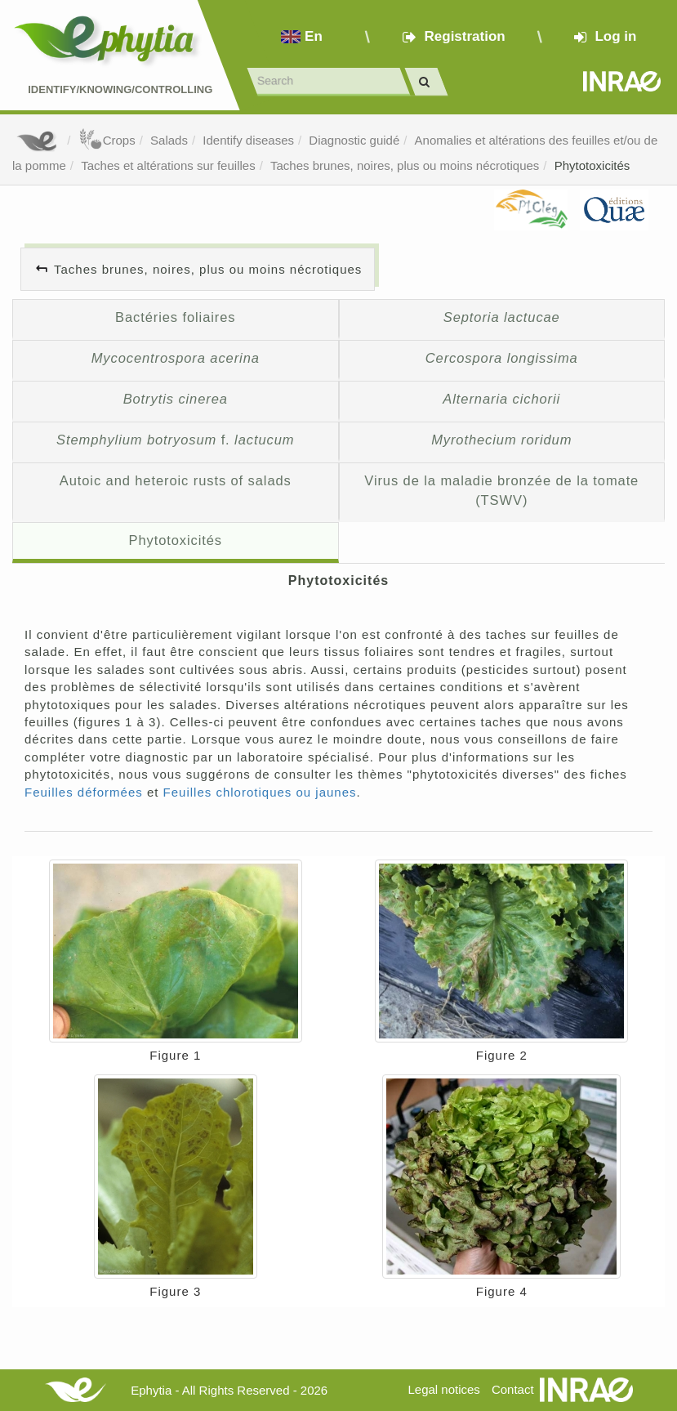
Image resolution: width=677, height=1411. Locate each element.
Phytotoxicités (592, 165)
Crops (107, 140)
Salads (169, 140)
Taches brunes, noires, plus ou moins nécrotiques (404, 165)
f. (175, 439)
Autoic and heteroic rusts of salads (176, 480)
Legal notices (443, 1389)
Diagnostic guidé (354, 140)
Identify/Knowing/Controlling (120, 89)
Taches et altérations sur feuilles (168, 165)
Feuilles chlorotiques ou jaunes (260, 792)
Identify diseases (248, 140)
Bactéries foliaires (175, 317)
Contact (513, 1389)
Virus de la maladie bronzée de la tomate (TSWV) (501, 490)
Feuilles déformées (83, 792)
